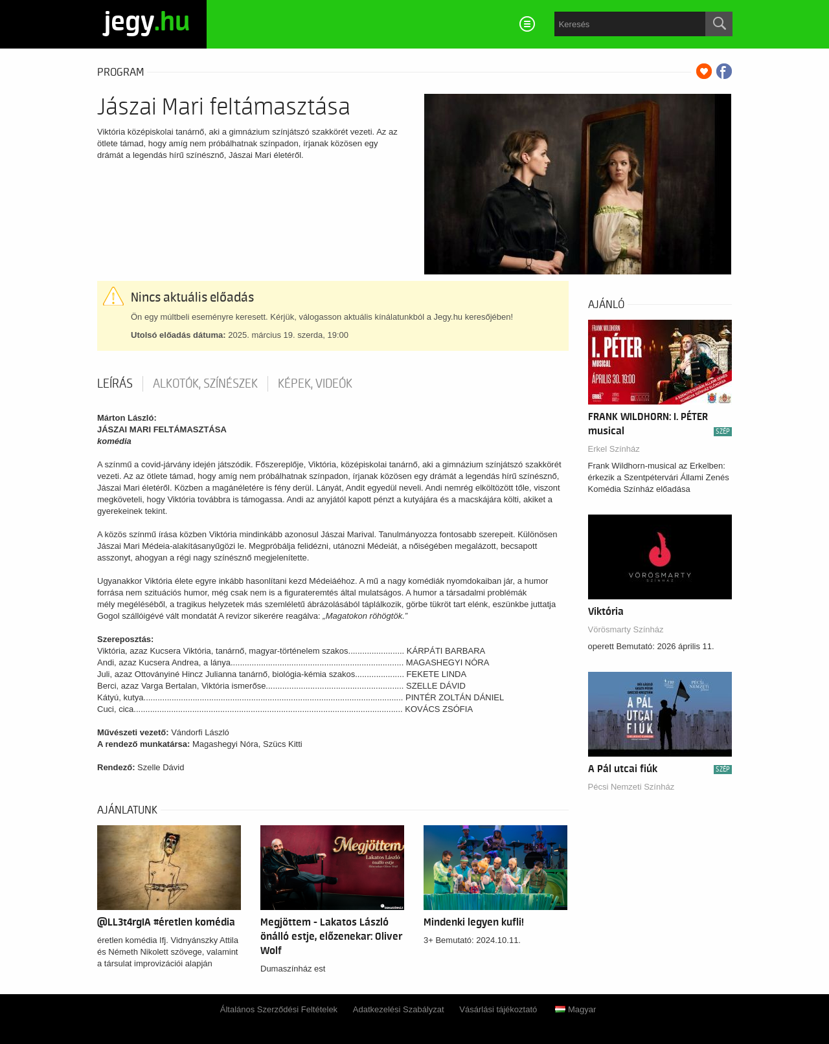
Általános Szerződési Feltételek (278, 1009)
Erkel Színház (614, 449)
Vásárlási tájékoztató (498, 1009)
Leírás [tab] (115, 384)
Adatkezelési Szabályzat (398, 1009)
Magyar (575, 1009)
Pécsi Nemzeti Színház (631, 787)
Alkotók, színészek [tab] (205, 384)
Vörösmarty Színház (626, 629)
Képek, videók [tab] (315, 384)
